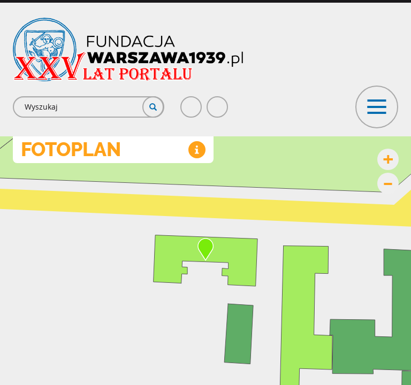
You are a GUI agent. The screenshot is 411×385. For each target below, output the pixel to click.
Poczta (218, 102)
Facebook (191, 102)
